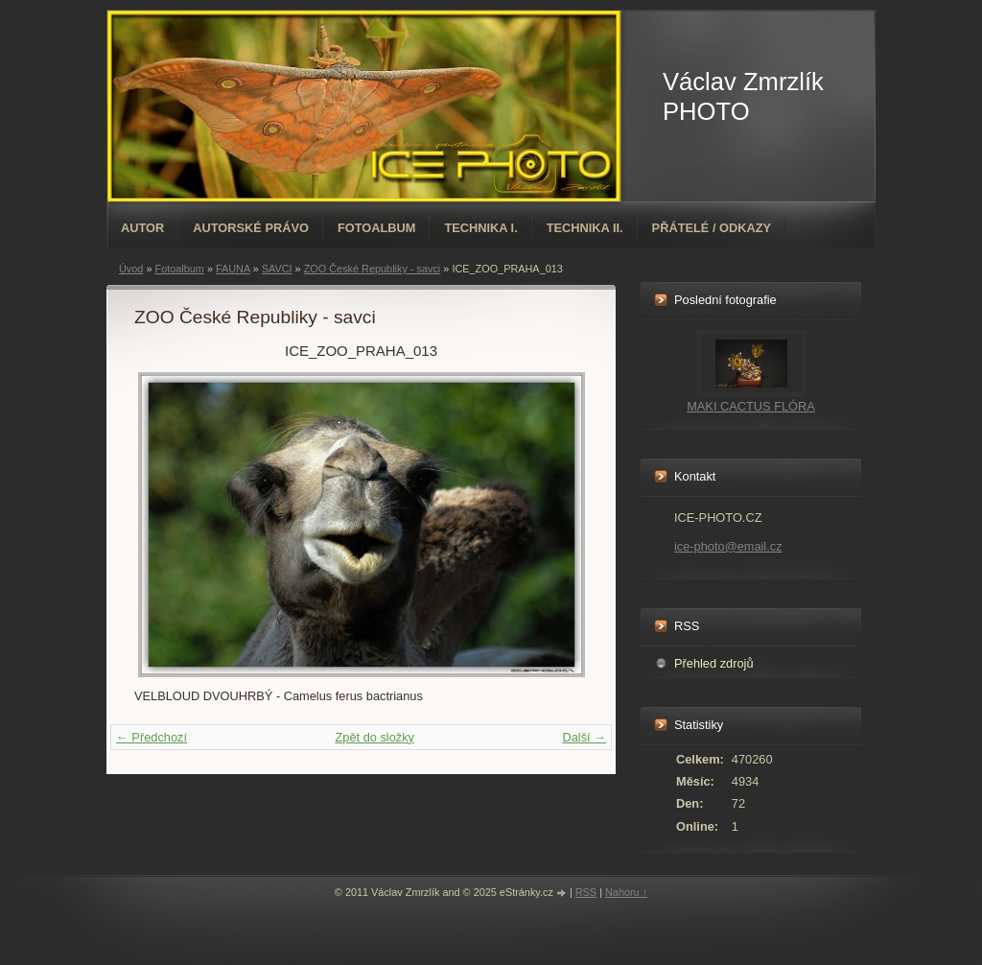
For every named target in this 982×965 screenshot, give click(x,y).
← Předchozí (151, 737)
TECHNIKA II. (585, 228)
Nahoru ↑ (626, 892)
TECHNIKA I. (480, 228)
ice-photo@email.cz (728, 546)
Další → (584, 737)
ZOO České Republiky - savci (372, 268)
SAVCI (277, 268)
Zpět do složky (374, 737)
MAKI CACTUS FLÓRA (751, 406)
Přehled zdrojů (714, 663)
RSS (585, 892)
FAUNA (233, 268)
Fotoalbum (377, 228)
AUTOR (142, 228)
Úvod (131, 268)
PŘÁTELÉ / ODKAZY (711, 228)
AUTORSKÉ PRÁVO (251, 228)
